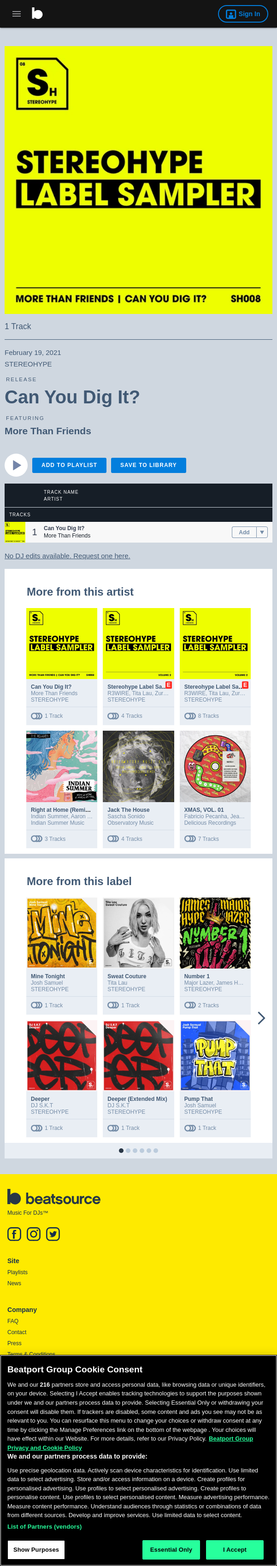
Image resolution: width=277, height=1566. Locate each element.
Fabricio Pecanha (205, 816)
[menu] (262, 532)
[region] (138, 1460)
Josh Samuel (47, 983)
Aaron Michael (88, 816)
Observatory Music (130, 823)
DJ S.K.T (42, 1105)
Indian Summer (49, 816)
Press (14, 1343)
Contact (16, 1332)
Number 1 (197, 976)
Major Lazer (198, 983)
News (14, 1283)
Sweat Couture (126, 976)
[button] (15, 532)
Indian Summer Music (57, 823)
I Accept (235, 1549)
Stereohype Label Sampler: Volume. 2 (156, 687)
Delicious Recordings (210, 823)
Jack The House (128, 810)
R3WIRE (118, 693)
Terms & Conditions (31, 1354)
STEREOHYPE (50, 700)
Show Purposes (36, 1549)
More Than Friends (48, 430)
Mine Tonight (48, 976)
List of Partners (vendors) (44, 1526)
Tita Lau (142, 693)
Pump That (198, 1099)
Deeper (40, 1099)
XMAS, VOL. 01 (204, 810)
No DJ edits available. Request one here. (67, 556)
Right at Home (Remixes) (63, 810)
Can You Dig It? (51, 687)
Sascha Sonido (126, 816)
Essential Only (171, 1549)
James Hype (231, 983)
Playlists (17, 1272)
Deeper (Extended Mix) (137, 1099)
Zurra (161, 693)
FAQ (12, 1321)
